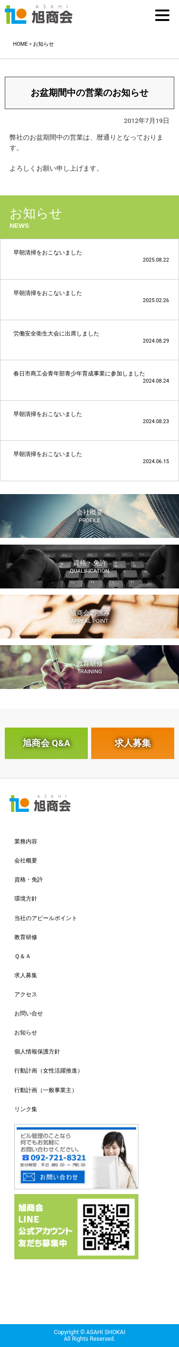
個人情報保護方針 (37, 1051)
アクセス (25, 994)
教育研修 (89, 667)
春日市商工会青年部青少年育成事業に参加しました (91, 377)
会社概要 (89, 516)
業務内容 (25, 841)
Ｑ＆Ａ (22, 956)
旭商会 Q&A (46, 743)
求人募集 (133, 743)
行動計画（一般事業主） (45, 1090)
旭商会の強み (89, 616)
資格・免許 (89, 566)
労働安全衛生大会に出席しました (91, 337)
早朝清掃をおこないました (91, 256)
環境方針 (25, 898)
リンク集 (25, 1109)
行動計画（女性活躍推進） (48, 1070)
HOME (20, 44)
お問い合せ (28, 1013)
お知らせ (43, 44)
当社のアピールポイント (45, 918)
